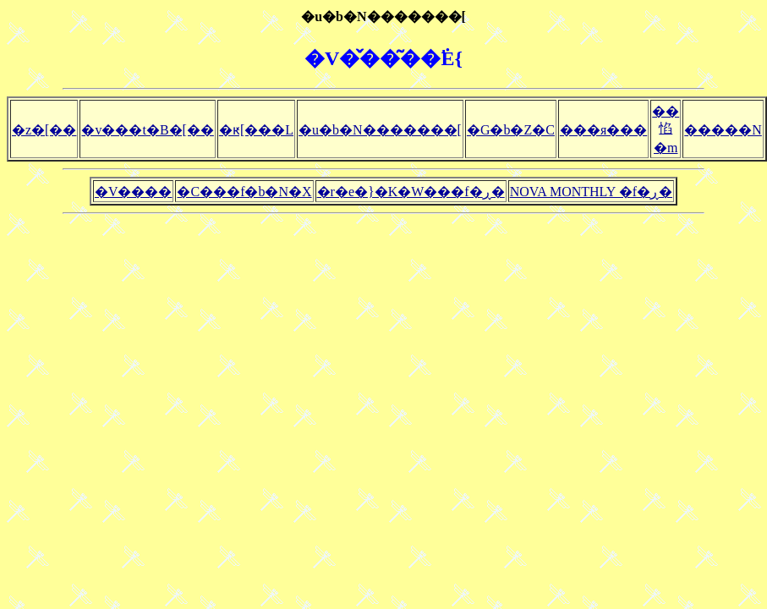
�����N (723, 130)
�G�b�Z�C (511, 130)
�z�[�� (44, 130)
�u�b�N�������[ (380, 130)
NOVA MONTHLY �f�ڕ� (591, 191)
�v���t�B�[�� (147, 130)
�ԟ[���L (256, 130)
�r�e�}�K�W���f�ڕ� (411, 191)
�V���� (134, 191)
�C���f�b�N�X (244, 191)
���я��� (603, 130)
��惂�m (665, 129)
